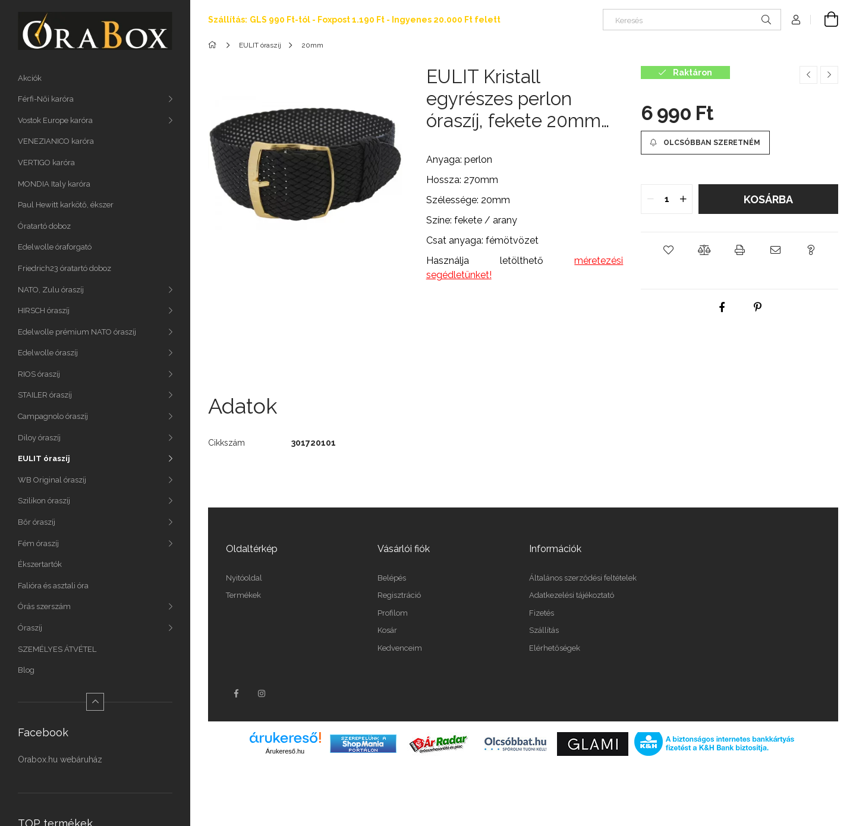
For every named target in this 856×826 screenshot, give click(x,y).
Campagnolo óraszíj (53, 416)
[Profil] (796, 19)
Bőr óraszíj (36, 522)
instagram (262, 693)
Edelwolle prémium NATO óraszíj (77, 331)
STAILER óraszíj (45, 394)
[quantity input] (666, 199)
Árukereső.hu (285, 751)
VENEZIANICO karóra (56, 141)
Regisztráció (399, 595)
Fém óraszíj (38, 543)
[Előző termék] (808, 75)
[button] (668, 250)
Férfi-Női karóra (46, 98)
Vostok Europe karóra (55, 120)
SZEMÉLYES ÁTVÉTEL (57, 649)
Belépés (391, 577)
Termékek (243, 595)
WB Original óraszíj (52, 479)
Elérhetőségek (554, 648)
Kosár (387, 630)
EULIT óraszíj (44, 458)
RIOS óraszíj (39, 374)
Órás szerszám (44, 606)
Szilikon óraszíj (44, 500)
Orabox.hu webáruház (60, 759)
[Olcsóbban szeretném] (705, 143)
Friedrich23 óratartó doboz (64, 268)
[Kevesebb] (95, 702)
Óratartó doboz (44, 226)
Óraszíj (30, 627)
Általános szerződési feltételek (583, 577)
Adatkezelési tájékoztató (571, 595)
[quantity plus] (683, 199)
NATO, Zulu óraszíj (51, 289)
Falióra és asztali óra (53, 585)
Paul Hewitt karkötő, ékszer (66, 204)
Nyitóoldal (244, 577)
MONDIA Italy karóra (54, 183)
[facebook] (722, 307)
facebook (236, 693)
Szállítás (544, 630)
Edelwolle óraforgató (55, 246)
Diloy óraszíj (39, 437)
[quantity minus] (650, 199)
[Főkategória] (214, 45)
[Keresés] (692, 19)
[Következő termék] (829, 75)
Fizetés (541, 613)
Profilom (392, 613)
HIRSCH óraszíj (44, 310)
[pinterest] (757, 307)
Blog (26, 670)
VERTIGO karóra (46, 162)
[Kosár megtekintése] (824, 19)
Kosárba (768, 199)
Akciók (30, 78)
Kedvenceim (399, 648)
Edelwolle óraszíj (48, 352)
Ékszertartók (40, 564)
